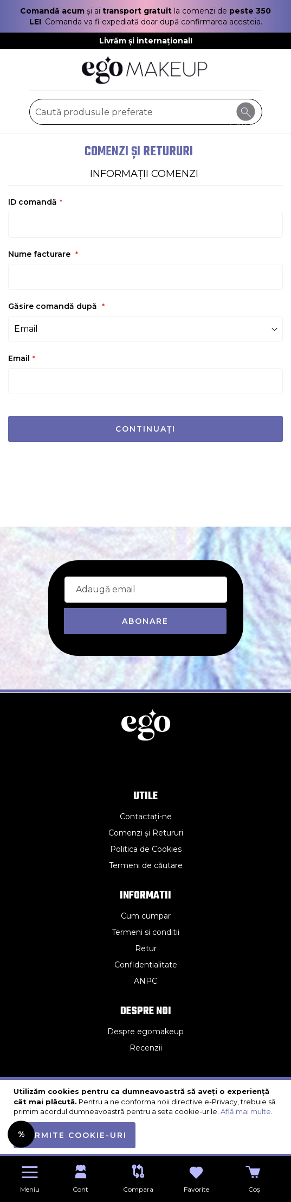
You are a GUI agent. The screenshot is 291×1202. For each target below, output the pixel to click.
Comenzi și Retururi (145, 833)
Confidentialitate (145, 965)
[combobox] (145, 112)
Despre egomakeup (145, 1031)
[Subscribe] (145, 621)
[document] (147, 1117)
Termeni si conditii (145, 932)
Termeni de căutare (146, 865)
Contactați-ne (146, 816)
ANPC (145, 981)
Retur (146, 948)
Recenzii (146, 1048)
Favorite (196, 1189)
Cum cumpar (146, 916)
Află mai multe (246, 1111)
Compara (138, 1189)
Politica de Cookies (146, 849)
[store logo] (146, 70)
